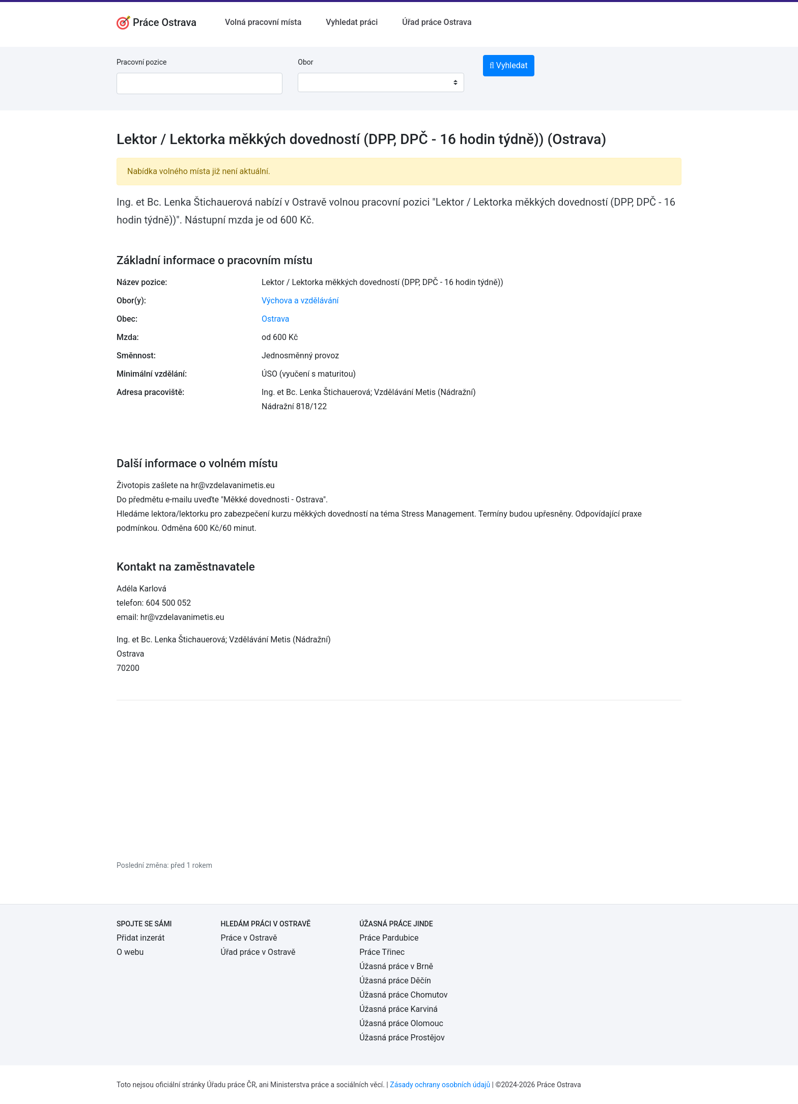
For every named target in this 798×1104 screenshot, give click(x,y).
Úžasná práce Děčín (395, 980)
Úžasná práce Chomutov (403, 995)
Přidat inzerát (140, 938)
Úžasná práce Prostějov (401, 1037)
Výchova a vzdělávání (300, 300)
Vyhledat (509, 65)
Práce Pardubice (388, 938)
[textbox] (318, 82)
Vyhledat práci (352, 22)
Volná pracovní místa (263, 22)
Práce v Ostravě (249, 938)
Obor (305, 62)
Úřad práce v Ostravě (258, 952)
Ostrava (276, 319)
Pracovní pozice (141, 62)
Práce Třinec (382, 952)
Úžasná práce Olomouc (401, 1023)
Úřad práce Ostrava (436, 22)
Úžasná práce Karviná (398, 1009)
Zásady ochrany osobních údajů (440, 1085)
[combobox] (381, 82)
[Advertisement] (399, 780)
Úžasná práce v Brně (396, 966)
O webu (130, 952)
